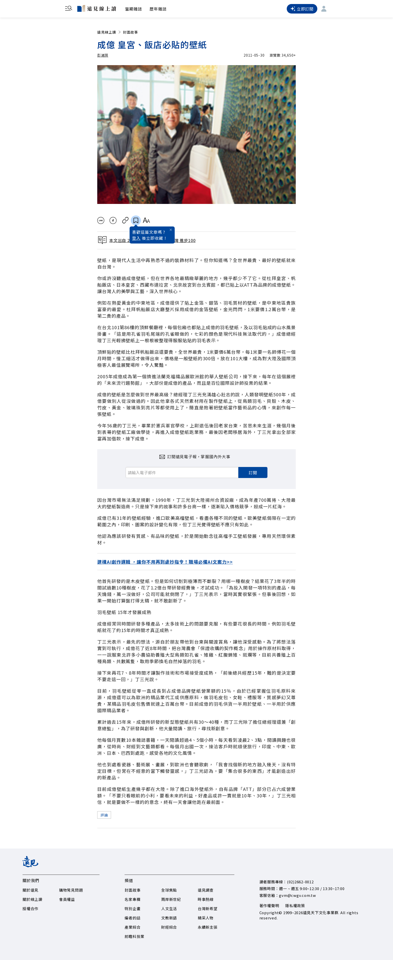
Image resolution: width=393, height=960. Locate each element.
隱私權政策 (295, 905)
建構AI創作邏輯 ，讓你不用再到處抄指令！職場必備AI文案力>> (165, 561)
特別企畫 (132, 908)
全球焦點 (169, 890)
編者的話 (132, 917)
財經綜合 (169, 927)
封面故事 (130, 32)
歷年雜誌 (158, 9)
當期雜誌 (133, 9)
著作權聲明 (269, 905)
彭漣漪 (102, 55)
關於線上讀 (32, 899)
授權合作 (30, 908)
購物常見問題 (71, 890)
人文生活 (169, 908)
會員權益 (67, 899)
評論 (104, 814)
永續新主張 (208, 927)
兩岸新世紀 (171, 899)
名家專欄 (132, 899)
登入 (136, 238)
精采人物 (206, 917)
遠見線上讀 (109, 32)
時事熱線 (206, 899)
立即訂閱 (302, 9)
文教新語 (169, 917)
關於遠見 (30, 890)
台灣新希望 (208, 908)
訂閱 (253, 472)
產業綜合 (132, 927)
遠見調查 (206, 890)
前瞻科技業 (134, 936)
